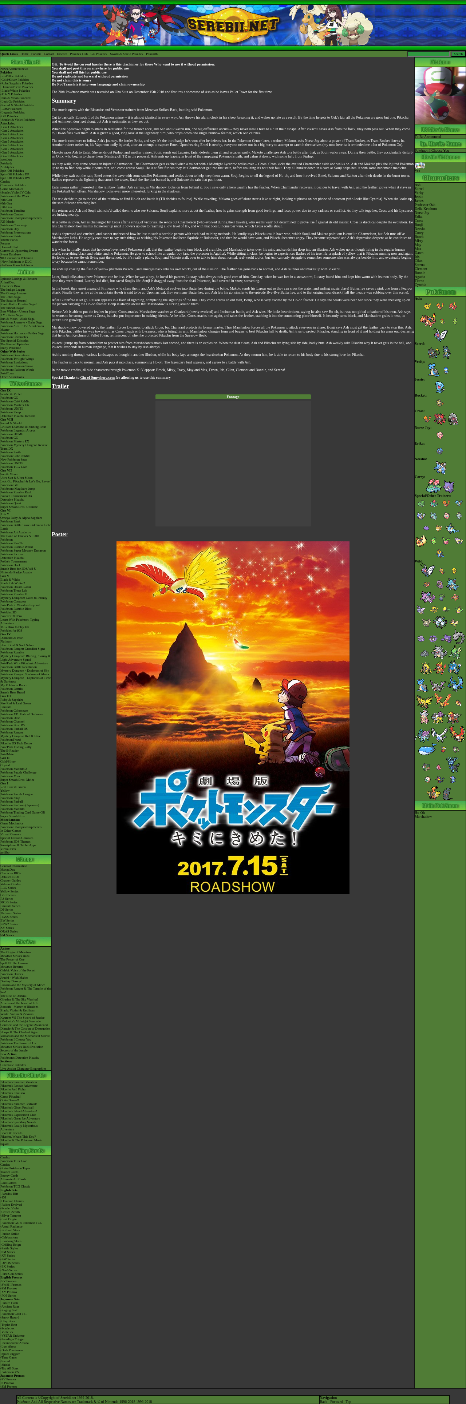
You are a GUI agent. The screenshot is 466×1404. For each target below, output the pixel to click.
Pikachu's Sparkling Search (18, 1122)
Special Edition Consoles (16, 838)
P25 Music (7, 221)
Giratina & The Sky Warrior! (19, 999)
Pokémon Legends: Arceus (17, 430)
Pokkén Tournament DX (16, 496)
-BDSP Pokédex (10, 109)
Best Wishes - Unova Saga (17, 311)
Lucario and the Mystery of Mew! (22, 985)
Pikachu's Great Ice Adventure (20, 1118)
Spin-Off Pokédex (12, 170)
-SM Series (7, 1252)
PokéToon (6, 373)
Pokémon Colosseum (14, 710)
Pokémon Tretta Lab (13, 590)
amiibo (4, 852)
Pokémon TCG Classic (15, 1186)
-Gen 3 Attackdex (11, 134)
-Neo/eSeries (8, 1270)
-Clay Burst (8, 1321)
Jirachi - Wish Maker (14, 977)
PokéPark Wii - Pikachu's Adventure (24, 663)
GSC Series (8, 895)
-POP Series (8, 1295)
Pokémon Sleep (10, 412)
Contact (49, 54)
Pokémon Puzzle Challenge (18, 772)
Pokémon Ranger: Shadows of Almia (24, 674)
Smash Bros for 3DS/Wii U (18, 568)
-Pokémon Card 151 (13, 1314)
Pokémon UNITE (11, 408)
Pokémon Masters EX (14, 405)
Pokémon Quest (10, 503)
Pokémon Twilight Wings (17, 359)
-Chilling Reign (10, 1244)
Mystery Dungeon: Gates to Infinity (23, 598)
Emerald (6, 707)
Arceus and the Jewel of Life (19, 1003)
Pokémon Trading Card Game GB (22, 812)
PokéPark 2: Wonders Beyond (20, 605)
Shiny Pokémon (10, 348)
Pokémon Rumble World (16, 547)
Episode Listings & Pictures (18, 279)
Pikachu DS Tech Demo (16, 743)
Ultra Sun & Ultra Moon (16, 478)
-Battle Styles (9, 1248)
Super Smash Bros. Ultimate (19, 507)
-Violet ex (6, 1332)
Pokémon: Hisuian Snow (16, 366)
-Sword (5, 1361)
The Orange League (13, 293)
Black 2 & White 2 (12, 583)
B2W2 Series (9, 924)
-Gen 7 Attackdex (11, 149)
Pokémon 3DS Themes (15, 841)
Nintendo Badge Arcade (16, 572)
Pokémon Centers (12, 214)
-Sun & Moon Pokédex (15, 98)
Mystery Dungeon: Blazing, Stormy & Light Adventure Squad (25, 657)
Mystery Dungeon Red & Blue (20, 736)
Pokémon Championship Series (21, 218)
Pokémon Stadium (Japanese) (19, 805)
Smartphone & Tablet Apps (18, 845)
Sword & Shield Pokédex (126, 54)
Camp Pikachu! (10, 1096)
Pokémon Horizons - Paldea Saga (22, 333)
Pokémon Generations (14, 355)
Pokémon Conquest (13, 601)
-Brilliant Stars (10, 1230)
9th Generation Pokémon (16, 258)
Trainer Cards (9, 1172)
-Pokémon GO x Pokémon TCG (21, 1223)
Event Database (10, 254)
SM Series (7, 935)
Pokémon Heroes (11, 974)
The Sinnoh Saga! (12, 308)
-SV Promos (8, 1281)
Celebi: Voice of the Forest (17, 970)
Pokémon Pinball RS (14, 729)
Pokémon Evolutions (14, 362)
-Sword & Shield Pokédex (17, 105)
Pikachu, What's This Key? (18, 1136)
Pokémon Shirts (10, 236)
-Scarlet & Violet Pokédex (17, 120)
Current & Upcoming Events (19, 250)
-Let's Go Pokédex (12, 101)
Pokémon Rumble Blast (16, 608)
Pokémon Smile (10, 452)
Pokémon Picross (11, 554)
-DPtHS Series (10, 1263)
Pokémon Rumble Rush (16, 492)
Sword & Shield (10, 423)
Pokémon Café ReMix (15, 401)
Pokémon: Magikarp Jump (17, 488)
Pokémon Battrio (11, 689)
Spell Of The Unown (14, 963)
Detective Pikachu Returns (17, 416)
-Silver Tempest (10, 1215)
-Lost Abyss (8, 1346)
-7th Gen (6, 207)
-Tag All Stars (9, 1368)
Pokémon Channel (12, 721)
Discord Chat (9, 247)
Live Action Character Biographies (23, 1068)
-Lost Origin (8, 1219)
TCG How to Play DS (14, 627)
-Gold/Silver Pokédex (14, 79)
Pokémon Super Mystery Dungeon (23, 550)
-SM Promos (8, 1288)
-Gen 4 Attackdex (11, 138)
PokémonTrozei (10, 739)
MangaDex (7, 869)
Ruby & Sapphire (11, 699)
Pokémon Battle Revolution (18, 667)
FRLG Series (8, 902)
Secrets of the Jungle (14, 1050)
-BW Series (8, 1259)
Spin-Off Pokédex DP (14, 174)
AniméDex (7, 282)
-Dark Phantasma (11, 1350)
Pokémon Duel (10, 565)
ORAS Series (9, 931)
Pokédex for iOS (11, 630)
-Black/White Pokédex (15, 90)
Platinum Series (10, 913)
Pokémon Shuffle (11, 543)
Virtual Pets (8, 849)
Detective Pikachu (12, 499)
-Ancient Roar (9, 1306)
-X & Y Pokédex (11, 94)
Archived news (18, 69)
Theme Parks (8, 240)
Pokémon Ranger (11, 732)
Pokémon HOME (11, 434)
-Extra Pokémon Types (15, 1168)
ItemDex (6, 160)
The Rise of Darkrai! (14, 996)
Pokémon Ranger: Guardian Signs (22, 649)
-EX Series (7, 1266)
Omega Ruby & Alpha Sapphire (21, 518)
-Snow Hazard (9, 1317)
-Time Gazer (8, 1357)
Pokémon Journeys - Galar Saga (21, 322)
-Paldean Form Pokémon (16, 265)
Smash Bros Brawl (12, 692)
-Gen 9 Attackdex (11, 156)
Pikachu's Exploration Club (18, 1115)
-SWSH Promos (10, 1284)
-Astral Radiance (11, 1226)
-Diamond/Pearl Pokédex (16, 87)
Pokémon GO (9, 397)
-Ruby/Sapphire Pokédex (16, 83)
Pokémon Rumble (12, 652)
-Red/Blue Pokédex (13, 76)
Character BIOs (10, 873)
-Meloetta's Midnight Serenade (20, 1021)
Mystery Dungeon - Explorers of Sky (24, 670)
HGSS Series (8, 917)
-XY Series (7, 1255)
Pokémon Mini (10, 776)
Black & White (10, 579)
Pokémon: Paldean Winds (17, 369)
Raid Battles (8, 1183)
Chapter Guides (10, 880)
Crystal (5, 765)
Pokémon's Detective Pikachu (19, 1057)
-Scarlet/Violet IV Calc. (15, 192)
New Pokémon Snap (13, 459)
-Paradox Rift (9, 1194)
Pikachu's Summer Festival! (18, 1104)
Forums (36, 54)
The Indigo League (12, 289)
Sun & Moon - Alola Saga (17, 319)
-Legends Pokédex (12, 112)
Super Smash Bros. (12, 816)
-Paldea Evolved (11, 1204)
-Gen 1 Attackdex (11, 127)
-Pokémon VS (9, 1372)
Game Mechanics (11, 189)
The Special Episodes (14, 340)
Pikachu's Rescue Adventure (18, 1085)
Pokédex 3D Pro (11, 616)
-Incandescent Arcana (14, 1343)
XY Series (7, 928)
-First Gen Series (11, 1274)
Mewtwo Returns (11, 967)
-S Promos (7, 1383)
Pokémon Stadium (12, 809)
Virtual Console (10, 834)
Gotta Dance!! (9, 1100)
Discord (62, 54)
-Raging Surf (8, 1310)
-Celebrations (9, 1237)
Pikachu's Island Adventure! (18, 1111)
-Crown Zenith (10, 1212)
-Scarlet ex (7, 1328)
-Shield (5, 1365)
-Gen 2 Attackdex (11, 130)
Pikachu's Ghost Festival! (17, 1107)
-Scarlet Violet (9, 1208)
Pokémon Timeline (12, 210)
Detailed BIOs (9, 877)
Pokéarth (152, 54)
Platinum (6, 641)
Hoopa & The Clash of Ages (18, 1032)
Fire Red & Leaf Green (15, 703)
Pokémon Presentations (15, 232)
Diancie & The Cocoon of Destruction (25, 1028)
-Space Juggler (10, 1354)
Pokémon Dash (10, 718)
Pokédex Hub (79, 54)
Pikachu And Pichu (12, 1089)
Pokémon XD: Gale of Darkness (21, 714)
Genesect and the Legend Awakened (24, 1025)
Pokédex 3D (8, 612)
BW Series (7, 920)
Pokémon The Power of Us (18, 1043)
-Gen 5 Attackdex (11, 141)
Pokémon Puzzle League (16, 794)
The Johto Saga (10, 297)
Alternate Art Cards (13, 1179)
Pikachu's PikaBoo (12, 1093)
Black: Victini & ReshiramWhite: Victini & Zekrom (17, 1012)
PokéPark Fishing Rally (16, 747)
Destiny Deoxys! (11, 981)
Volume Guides (10, 884)
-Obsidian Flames (12, 1201)
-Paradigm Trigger (12, 1339)
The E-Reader (9, 750)
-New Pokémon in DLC (16, 261)
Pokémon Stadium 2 (13, 769)
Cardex (5, 181)
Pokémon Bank (10, 521)
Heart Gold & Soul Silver (17, 645)
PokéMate (7, 754)
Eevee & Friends (11, 1133)
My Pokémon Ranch (13, 685)
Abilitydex (7, 167)
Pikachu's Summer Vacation (18, 1082)
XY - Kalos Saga (11, 315)
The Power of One (12, 959)
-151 (3, 1197)
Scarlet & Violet (10, 394)
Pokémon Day (9, 229)
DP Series (6, 909)
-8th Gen (6, 203)
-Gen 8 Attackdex (11, 152)
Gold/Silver (8, 761)
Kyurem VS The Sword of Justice (22, 1017)
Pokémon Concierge (13, 225)
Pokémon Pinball (11, 801)
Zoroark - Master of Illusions (19, 1007)
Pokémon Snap (10, 798)
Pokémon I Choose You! (16, 1039)
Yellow (5, 790)
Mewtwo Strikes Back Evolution (21, 1047)
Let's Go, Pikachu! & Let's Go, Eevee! (25, 481)
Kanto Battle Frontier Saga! (18, 304)
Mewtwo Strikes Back (14, 956)
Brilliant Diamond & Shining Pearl (23, 427)
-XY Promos (8, 1292)
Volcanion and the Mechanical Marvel (25, 1036)
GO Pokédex (99, 54)
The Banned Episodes (14, 344)
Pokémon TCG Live (13, 467)
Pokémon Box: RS (12, 725)
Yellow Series (9, 891)
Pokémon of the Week (14, 196)
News (4, 69)
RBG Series (8, 888)
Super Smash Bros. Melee (17, 779)
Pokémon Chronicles (14, 337)
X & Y (4, 514)
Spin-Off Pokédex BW (15, 178)
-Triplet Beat (8, 1325)
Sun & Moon (8, 474)
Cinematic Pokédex (13, 185)
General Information (13, 866)
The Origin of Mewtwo (15, 952)
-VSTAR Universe (12, 1335)
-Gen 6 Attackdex (11, 145)
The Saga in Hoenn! (13, 300)
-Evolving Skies (10, 1241)
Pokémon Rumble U (13, 594)
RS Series (6, 898)
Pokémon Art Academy (15, 532)
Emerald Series (10, 906)
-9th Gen (6, 200)
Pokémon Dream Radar (15, 587)
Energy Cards (9, 1175)
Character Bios (10, 286)
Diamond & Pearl (12, 638)
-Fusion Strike (9, 1234)
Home (24, 54)
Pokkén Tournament (13, 561)
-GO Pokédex (9, 116)
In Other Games (10, 830)
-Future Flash (9, 1303)
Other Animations (12, 377)
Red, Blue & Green (12, 787)
